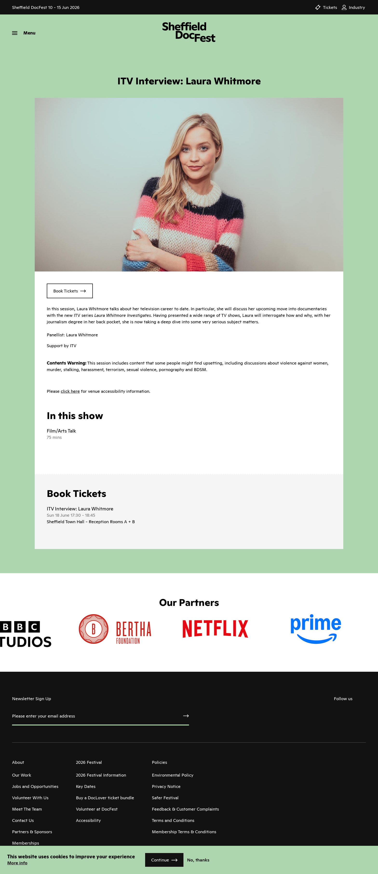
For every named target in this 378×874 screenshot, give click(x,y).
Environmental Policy (172, 775)
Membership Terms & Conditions (184, 831)
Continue (160, 860)
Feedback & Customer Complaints (185, 809)
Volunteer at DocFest (97, 809)
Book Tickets (65, 291)
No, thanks (198, 860)
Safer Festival (165, 797)
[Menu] (23, 33)
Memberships (25, 843)
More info (17, 863)
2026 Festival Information (101, 775)
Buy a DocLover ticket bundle (105, 797)
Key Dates (85, 786)
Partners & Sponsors (32, 831)
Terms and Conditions (173, 820)
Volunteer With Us (30, 797)
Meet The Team (27, 809)
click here (70, 391)
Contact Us (23, 820)
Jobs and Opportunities (35, 786)
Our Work (21, 775)
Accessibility (88, 820)
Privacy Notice (166, 786)
